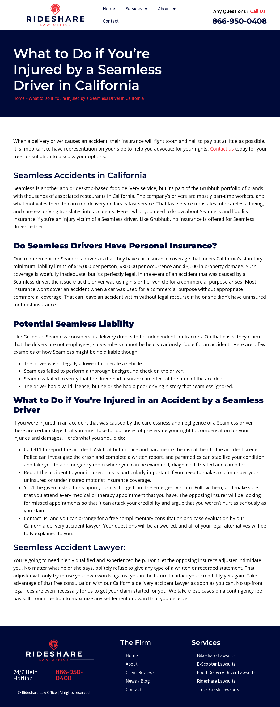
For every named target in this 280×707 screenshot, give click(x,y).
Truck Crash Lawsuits (218, 689)
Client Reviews (140, 672)
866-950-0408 (239, 20)
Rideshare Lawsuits (216, 681)
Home (109, 9)
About (167, 9)
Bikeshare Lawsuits (216, 655)
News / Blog (138, 681)
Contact (111, 21)
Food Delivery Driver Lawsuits (226, 672)
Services (136, 9)
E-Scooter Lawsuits (216, 664)
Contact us (222, 148)
